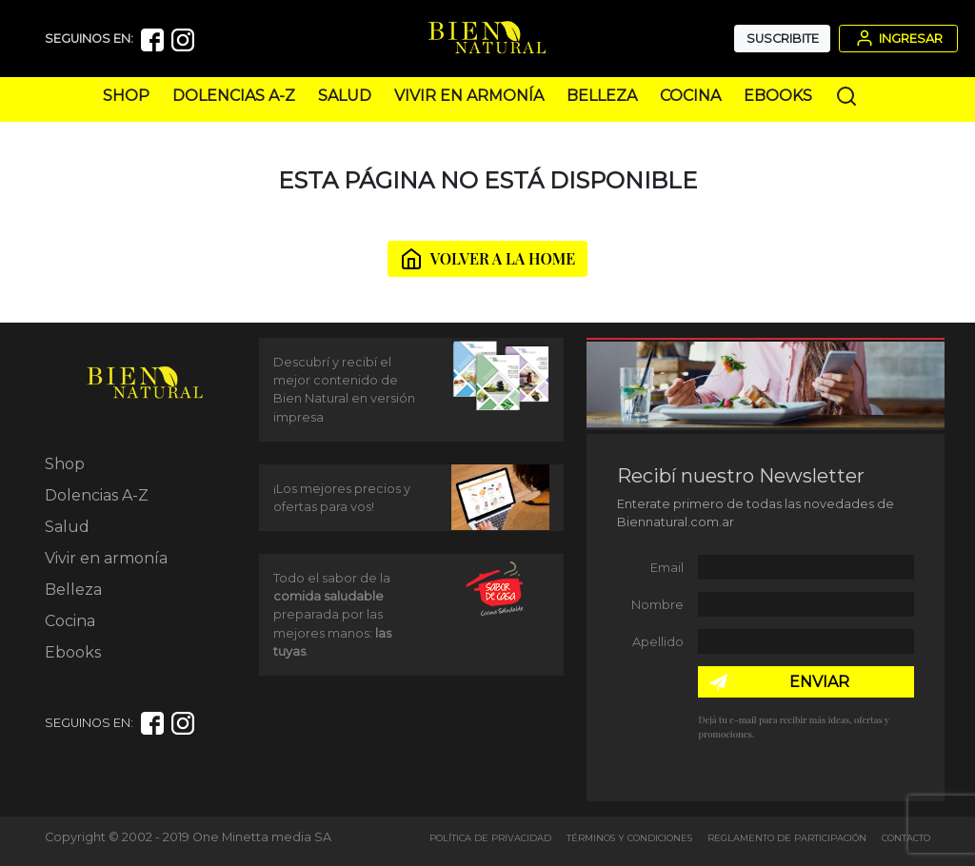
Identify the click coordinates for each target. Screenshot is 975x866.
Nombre (657, 605)
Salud (344, 96)
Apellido (658, 642)
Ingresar (898, 38)
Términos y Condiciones (629, 838)
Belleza (602, 96)
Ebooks (778, 96)
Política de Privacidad (490, 838)
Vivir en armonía (469, 96)
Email (667, 568)
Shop (126, 96)
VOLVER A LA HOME (488, 258)
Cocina (690, 96)
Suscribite (782, 38)
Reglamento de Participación (786, 838)
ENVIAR (819, 682)
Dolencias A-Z (233, 96)
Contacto (906, 838)
